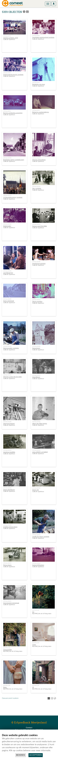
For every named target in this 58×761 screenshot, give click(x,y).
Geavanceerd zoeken (10, 698)
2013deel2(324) (36, 375)
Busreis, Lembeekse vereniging (12, 113)
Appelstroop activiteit (38, 263)
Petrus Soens (7, 565)
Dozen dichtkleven (9, 489)
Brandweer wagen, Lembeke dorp (13, 159)
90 (33, 687)
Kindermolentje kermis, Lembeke (13, 74)
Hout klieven (36, 377)
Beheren (20, 755)
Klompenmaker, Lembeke (11, 348)
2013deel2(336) (36, 421)
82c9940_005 (35, 685)
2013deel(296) (7, 111)
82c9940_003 (35, 642)
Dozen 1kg (35, 489)
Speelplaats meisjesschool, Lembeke (43, 37)
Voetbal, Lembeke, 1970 (10, 37)
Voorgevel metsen (9, 423)
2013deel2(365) (7, 601)
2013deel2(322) (7, 375)
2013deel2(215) (7, 195)
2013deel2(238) (36, 261)
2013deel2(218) (7, 224)
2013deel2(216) (36, 186)
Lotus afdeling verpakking (40, 452)
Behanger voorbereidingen (40, 112)
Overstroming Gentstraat (11, 603)
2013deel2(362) (36, 563)
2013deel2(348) (7, 525)
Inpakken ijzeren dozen (10, 526)
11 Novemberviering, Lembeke (12, 197)
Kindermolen (7, 226)
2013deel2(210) (36, 158)
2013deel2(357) (7, 563)
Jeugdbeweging (8, 272)
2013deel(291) (7, 72)
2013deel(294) (36, 82)
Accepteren (35, 755)
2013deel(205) (36, 35)
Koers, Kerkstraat (8, 300)
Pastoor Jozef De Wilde (39, 226)
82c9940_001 (35, 610)
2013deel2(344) (36, 450)
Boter (5, 687)
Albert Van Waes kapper (39, 423)
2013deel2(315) (7, 346)
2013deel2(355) (36, 534)
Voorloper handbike (9, 452)
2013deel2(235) (7, 271)
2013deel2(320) (36, 346)
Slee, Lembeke (36, 188)
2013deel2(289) (7, 299)
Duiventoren (36, 348)
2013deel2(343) (7, 450)
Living (34, 644)
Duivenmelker (7, 649)
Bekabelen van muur (38, 84)
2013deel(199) (7, 36)
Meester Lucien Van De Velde (12, 376)
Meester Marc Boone (39, 159)
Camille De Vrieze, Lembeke (40, 536)
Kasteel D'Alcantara (38, 565)
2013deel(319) (36, 110)
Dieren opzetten (37, 301)
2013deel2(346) (36, 488)
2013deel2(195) (7, 158)
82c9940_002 (6, 647)
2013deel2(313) (36, 299)
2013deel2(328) (7, 421)
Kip (33, 612)
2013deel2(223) (36, 224)
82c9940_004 (6, 685)
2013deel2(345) (7, 487)
